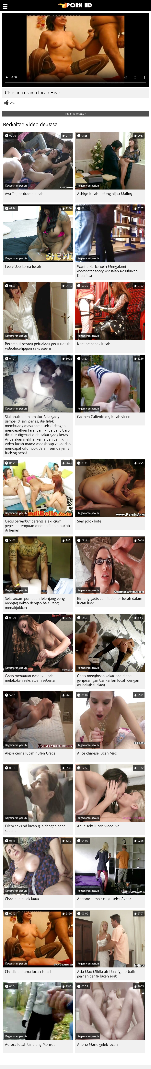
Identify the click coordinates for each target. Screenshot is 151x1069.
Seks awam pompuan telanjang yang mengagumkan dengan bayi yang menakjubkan (35, 603)
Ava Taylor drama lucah (24, 193)
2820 (13, 103)
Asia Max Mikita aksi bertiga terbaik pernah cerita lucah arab (106, 973)
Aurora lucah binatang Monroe (30, 1044)
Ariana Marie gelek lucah (97, 1044)
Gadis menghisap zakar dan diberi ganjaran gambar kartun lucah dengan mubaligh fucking (108, 680)
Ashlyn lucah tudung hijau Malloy (104, 193)
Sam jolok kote (89, 521)
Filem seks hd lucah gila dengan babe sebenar (35, 828)
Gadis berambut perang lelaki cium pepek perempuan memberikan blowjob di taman (37, 526)
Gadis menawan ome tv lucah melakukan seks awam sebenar (30, 678)
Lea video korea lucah (23, 266)
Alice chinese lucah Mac (97, 753)
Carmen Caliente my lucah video (103, 416)
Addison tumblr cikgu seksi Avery (104, 899)
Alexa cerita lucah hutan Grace (30, 753)
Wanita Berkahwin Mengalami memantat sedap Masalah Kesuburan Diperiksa (107, 271)
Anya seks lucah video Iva (98, 826)
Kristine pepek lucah (93, 344)
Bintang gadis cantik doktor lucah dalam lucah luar (109, 600)
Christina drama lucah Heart (28, 971)
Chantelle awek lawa (22, 899)
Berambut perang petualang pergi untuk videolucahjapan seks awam (37, 346)
